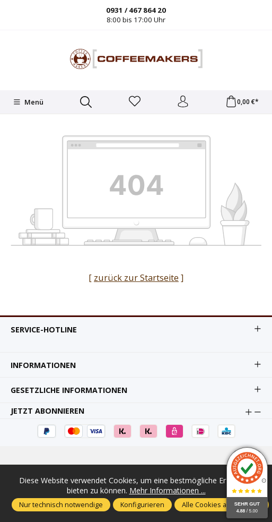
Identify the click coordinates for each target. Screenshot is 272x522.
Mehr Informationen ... (167, 490)
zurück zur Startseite (136, 277)
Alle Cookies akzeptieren (221, 504)
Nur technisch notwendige (61, 504)
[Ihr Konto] (183, 102)
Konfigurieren (142, 504)
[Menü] (28, 102)
